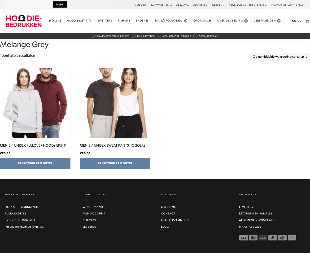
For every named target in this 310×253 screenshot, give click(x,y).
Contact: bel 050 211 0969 (287, 5)
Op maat (181, 5)
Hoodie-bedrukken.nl (22, 207)
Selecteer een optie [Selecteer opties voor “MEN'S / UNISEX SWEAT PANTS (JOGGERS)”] (115, 163)
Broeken (142, 20)
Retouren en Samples (255, 213)
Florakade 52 (15, 213)
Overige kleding (232, 21)
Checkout (91, 220)
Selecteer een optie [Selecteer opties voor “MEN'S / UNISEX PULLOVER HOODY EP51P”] (35, 163)
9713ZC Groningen (20, 220)
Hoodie (55, 20)
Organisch (202, 20)
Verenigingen (267, 21)
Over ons (140, 5)
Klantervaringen (175, 220)
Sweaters (104, 20)
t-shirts (124, 20)
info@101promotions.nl (24, 227)
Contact (168, 213)
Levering (90, 227)
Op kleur (199, 5)
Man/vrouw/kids (171, 21)
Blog (165, 227)
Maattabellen (160, 5)
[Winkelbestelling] (280, 57)
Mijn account (94, 213)
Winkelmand (93, 207)
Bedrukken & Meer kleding (246, 5)
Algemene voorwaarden (259, 220)
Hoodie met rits (79, 20)
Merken (217, 5)
